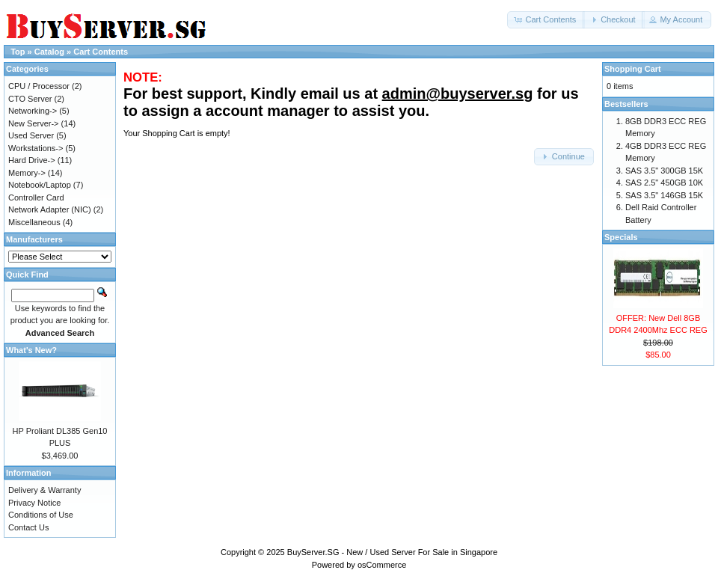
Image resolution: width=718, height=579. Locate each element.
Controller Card (36, 197)
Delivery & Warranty (44, 489)
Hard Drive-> (31, 160)
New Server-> (33, 123)
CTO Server (30, 98)
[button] (546, 19)
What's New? (31, 350)
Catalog (49, 51)
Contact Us (28, 527)
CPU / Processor (39, 86)
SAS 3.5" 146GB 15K (664, 195)
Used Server (31, 135)
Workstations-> (35, 148)
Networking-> (32, 110)
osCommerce (382, 564)
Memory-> (27, 172)
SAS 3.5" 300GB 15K (664, 170)
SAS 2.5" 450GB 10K (664, 182)
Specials (621, 237)
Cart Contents (100, 51)
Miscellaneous (34, 222)
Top (17, 51)
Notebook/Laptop (39, 184)
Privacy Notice (34, 502)
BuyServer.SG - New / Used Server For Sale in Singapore (392, 552)
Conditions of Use (40, 514)
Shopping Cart (632, 68)
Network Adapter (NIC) (49, 209)
